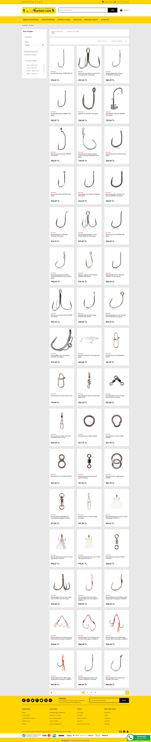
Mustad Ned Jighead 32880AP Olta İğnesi (115, 114)
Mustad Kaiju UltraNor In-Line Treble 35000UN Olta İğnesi (87, 235)
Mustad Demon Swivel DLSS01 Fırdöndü (115, 557)
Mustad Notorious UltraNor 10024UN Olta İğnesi (59, 235)
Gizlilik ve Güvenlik (55, 715)
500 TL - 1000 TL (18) (32, 73)
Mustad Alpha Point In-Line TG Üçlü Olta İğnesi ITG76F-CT (87, 557)
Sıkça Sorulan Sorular (83, 724)
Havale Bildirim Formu (28, 718)
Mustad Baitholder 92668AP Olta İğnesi (61, 114)
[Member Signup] (118, 2)
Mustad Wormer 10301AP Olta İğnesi (115, 235)
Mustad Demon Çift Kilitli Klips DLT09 (115, 356)
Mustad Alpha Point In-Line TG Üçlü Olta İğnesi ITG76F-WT (115, 517)
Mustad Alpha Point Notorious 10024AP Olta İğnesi (115, 678)
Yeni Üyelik (80, 712)
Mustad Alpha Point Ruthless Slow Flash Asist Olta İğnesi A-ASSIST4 (61, 638)
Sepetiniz (79, 721)
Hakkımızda (25, 2)
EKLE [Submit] (124, 700)
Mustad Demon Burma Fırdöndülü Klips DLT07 (89, 396)
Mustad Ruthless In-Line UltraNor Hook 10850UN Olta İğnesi (116, 315)
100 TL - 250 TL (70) (31, 68)
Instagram (107, 718)
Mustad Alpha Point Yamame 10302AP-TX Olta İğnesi (115, 275)
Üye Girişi (80, 715)
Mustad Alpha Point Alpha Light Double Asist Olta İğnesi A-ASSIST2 (116, 638)
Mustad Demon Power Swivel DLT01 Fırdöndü (87, 477)
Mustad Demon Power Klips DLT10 (62, 395)
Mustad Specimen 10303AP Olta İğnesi (116, 154)
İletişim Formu (26, 721)
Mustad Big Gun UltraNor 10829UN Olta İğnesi (89, 194)
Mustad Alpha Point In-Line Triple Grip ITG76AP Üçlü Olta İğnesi (61, 597)
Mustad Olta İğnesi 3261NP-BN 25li (62, 73)
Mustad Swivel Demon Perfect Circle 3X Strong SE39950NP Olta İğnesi (88, 155)
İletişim (32, 2)
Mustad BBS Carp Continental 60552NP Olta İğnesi (60, 356)
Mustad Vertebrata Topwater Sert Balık (89, 356)
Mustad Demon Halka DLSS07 (87, 436)
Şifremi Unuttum (82, 718)
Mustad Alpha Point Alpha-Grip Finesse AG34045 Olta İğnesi (88, 678)
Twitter (106, 715)
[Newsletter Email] (109, 700)
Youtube (106, 721)
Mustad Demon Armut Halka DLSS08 (115, 436)
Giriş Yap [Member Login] (125, 2)
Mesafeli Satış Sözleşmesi (57, 712)
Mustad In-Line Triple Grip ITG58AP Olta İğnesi (62, 315)
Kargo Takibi (26, 715)
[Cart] (124, 10)
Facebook (107, 712)
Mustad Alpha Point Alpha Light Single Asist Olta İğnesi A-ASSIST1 (61, 678)
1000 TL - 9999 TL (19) (32, 71)
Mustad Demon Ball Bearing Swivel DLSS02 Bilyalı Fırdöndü (60, 517)
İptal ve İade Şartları (55, 718)
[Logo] (39, 10)
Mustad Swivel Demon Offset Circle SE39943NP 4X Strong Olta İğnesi (61, 276)
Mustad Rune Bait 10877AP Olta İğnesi (61, 194)
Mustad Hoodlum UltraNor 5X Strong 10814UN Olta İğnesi (115, 194)
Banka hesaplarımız (55, 724)
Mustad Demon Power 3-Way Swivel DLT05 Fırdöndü (115, 396)
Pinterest (106, 724)
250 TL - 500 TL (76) (31, 65)
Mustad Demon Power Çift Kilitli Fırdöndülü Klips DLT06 (61, 436)
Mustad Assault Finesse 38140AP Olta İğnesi (61, 154)
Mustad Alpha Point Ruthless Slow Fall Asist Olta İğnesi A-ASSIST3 (89, 638)
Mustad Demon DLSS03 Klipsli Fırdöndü (87, 517)
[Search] (88, 10)
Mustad (31, 25)
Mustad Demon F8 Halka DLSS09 (61, 476)
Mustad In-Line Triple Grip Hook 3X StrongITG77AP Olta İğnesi (88, 74)
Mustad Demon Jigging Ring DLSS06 (115, 477)
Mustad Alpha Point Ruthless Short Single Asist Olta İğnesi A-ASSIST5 (116, 598)
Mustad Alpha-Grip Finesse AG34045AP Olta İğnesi (114, 74)
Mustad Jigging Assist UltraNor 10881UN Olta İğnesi (88, 275)
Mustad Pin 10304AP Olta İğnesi (88, 113)
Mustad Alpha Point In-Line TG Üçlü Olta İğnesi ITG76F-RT (60, 557)
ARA (112, 10)
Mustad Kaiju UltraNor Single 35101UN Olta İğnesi (87, 315)
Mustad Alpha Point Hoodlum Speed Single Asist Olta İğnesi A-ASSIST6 (88, 598)
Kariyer (38, 2)
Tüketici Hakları (53, 721)
